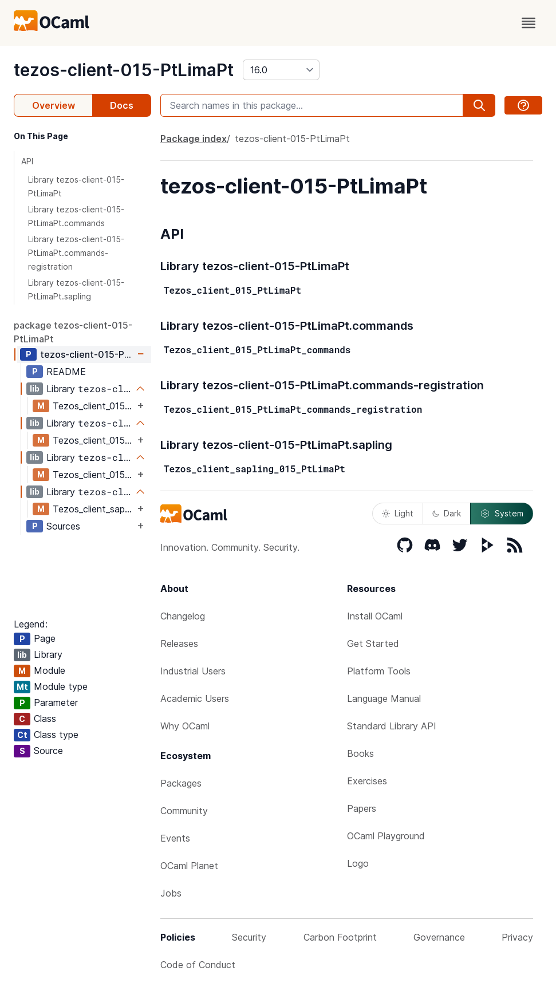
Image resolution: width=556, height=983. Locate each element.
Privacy (517, 937)
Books (360, 753)
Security (249, 937)
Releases (179, 643)
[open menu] (528, 23)
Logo (358, 863)
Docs (121, 105)
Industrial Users (193, 671)
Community (184, 810)
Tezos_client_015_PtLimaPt (94, 406)
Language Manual (384, 698)
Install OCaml (375, 616)
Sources (63, 526)
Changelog (182, 616)
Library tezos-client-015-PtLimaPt (76, 186)
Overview (53, 105)
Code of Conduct (197, 964)
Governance (439, 937)
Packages (181, 783)
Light (397, 513)
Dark (446, 513)
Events (175, 838)
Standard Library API (391, 726)
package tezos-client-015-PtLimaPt (73, 332)
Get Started (373, 643)
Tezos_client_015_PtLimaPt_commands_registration (94, 474)
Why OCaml (185, 726)
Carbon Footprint (340, 937)
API (27, 161)
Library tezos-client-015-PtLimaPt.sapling (76, 289)
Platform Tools (379, 671)
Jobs (171, 893)
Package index (193, 138)
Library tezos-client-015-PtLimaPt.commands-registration (76, 252)
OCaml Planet (189, 865)
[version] (281, 70)
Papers (361, 808)
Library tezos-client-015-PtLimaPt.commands (76, 216)
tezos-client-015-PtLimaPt (124, 70)
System (501, 513)
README (66, 371)
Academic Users (194, 698)
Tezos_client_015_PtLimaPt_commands (94, 440)
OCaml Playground (386, 836)
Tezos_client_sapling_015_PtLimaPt (94, 509)
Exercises (367, 781)
